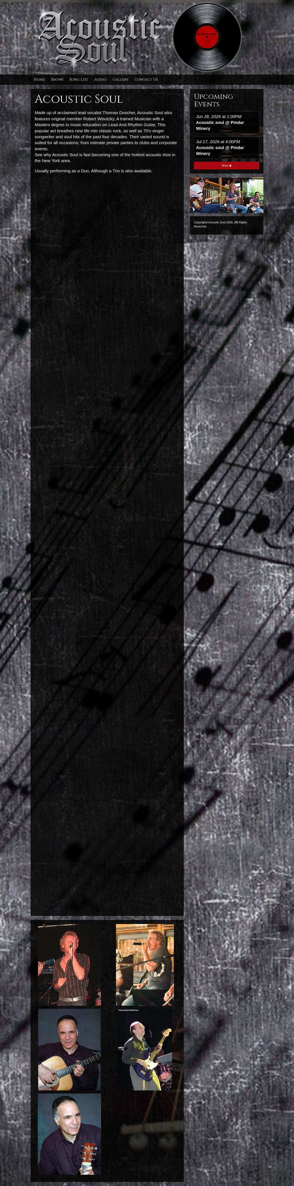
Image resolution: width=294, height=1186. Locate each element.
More (227, 165)
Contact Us (146, 79)
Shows (57, 79)
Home (39, 79)
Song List (78, 79)
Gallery (120, 79)
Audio (100, 79)
